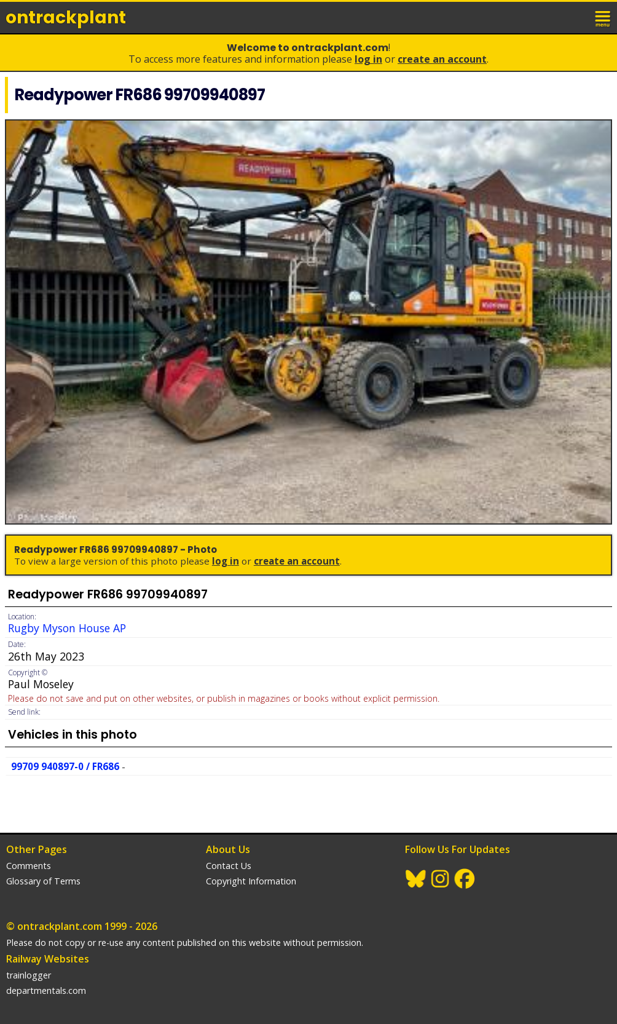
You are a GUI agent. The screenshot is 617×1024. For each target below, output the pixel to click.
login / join (576, 17)
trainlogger (28, 975)
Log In (368, 59)
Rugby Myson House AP (67, 628)
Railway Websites (47, 959)
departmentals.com (46, 990)
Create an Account (442, 59)
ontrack (66, 18)
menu (603, 17)
